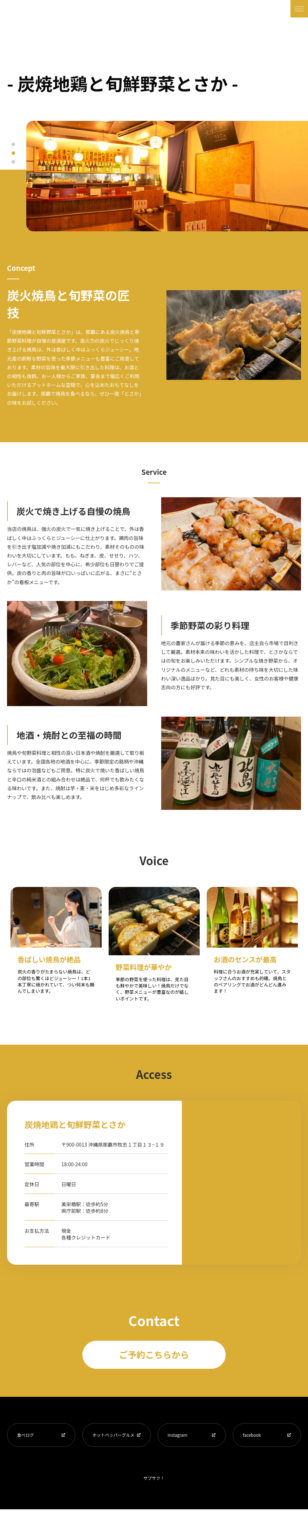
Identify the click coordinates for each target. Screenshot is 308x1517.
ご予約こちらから (154, 1354)
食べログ (26, 1436)
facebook (252, 1436)
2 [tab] (13, 153)
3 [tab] (13, 162)
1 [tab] (13, 144)
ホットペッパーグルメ (112, 1439)
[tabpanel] (167, 176)
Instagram (178, 1436)
